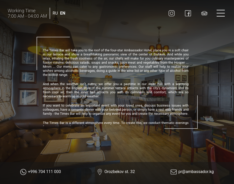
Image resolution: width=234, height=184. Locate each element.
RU (55, 13)
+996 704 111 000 (44, 171)
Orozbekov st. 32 (119, 171)
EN (62, 13)
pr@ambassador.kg (196, 171)
